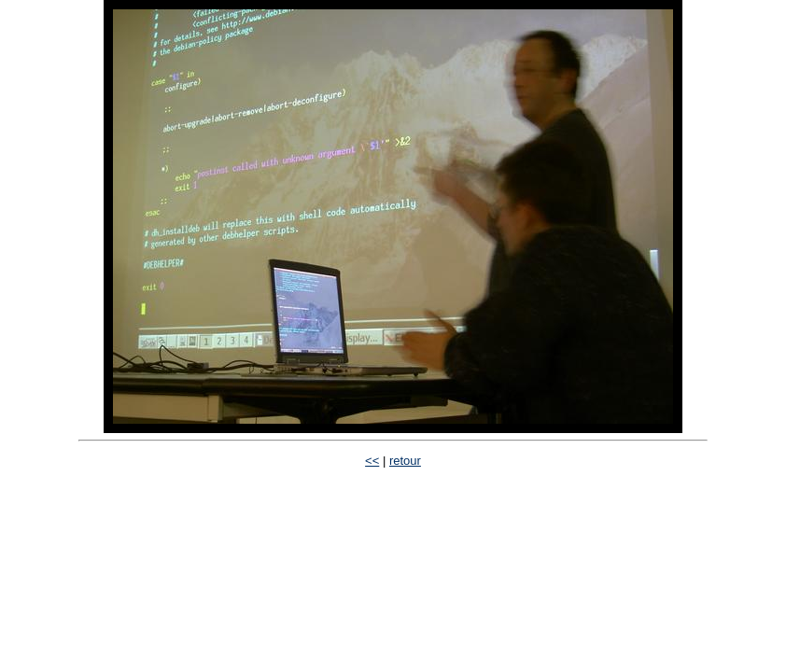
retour (405, 461)
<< (372, 461)
